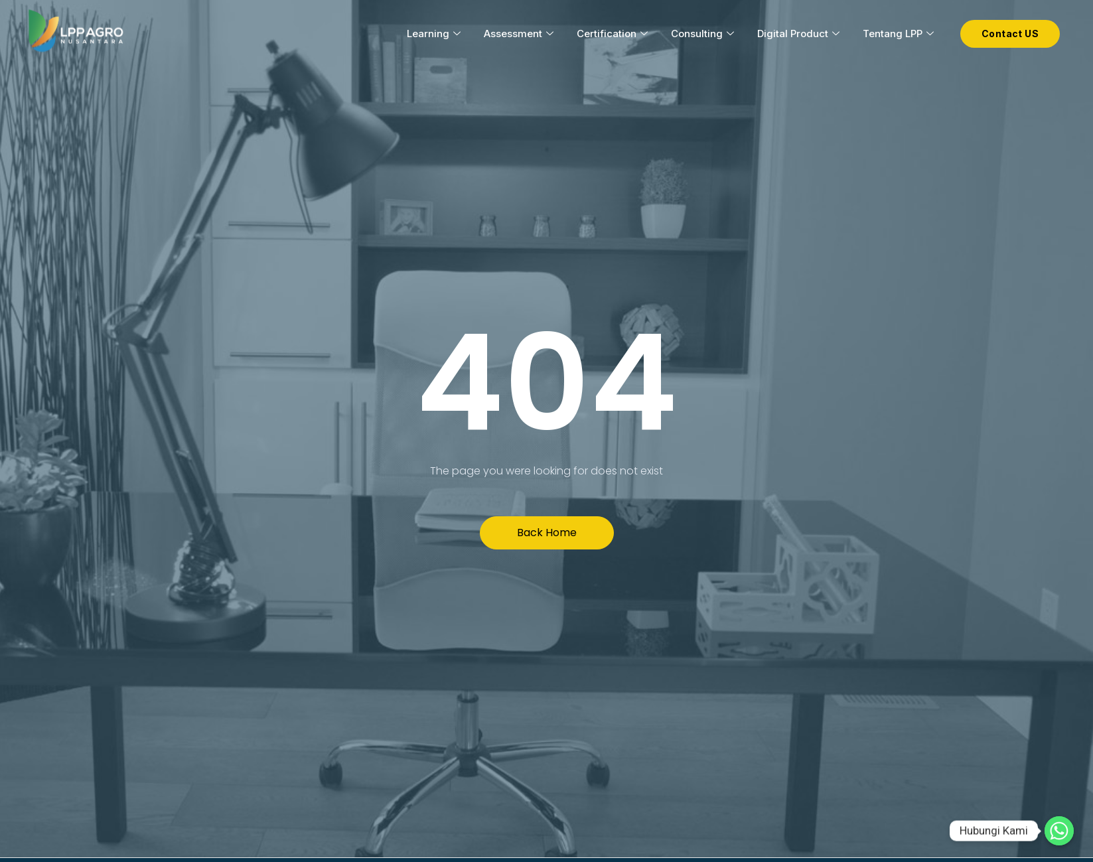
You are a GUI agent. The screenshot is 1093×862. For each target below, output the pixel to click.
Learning (435, 33)
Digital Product (800, 33)
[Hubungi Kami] (1059, 830)
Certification (614, 33)
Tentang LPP (900, 33)
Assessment (520, 33)
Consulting (704, 33)
